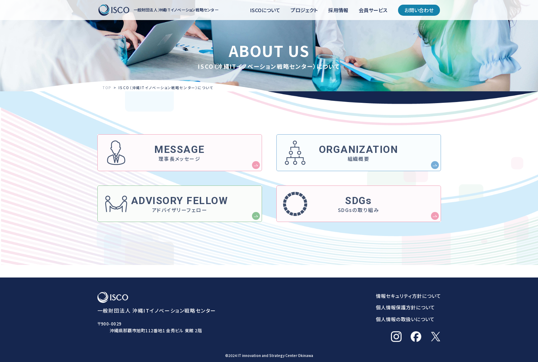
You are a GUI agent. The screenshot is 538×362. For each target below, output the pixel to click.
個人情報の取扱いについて (404, 319)
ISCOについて (265, 10)
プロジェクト (304, 10)
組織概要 (358, 156)
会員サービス (373, 10)
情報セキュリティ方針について (407, 295)
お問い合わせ (418, 10)
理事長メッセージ (179, 156)
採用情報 (338, 10)
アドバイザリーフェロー (179, 213)
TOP (107, 87)
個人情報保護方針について (404, 307)
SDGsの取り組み (358, 213)
